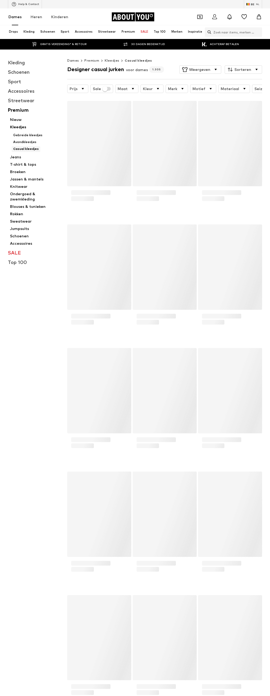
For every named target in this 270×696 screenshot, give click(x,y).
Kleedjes (112, 60)
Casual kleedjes (138, 60)
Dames (15, 16)
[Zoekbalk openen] (208, 32)
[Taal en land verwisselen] (253, 4)
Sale (102, 89)
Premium (91, 60)
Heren (36, 16)
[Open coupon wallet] (200, 17)
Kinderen (59, 16)
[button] (200, 69)
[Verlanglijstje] (244, 17)
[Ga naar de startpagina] (133, 16)
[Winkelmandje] (259, 17)
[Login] (214, 17)
